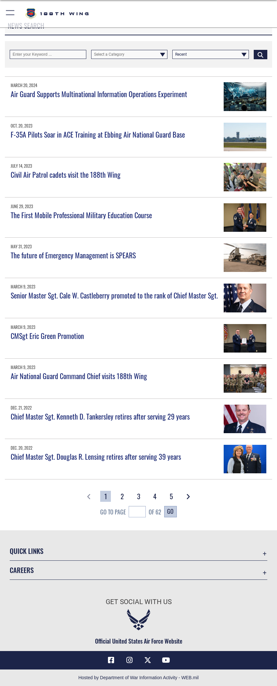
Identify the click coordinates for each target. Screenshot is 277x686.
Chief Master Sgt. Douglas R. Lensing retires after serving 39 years (96, 456)
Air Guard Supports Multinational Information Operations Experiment (99, 94)
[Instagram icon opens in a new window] (129, 660)
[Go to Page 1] (105, 496)
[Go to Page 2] (122, 496)
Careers (22, 570)
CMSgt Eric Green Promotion (47, 336)
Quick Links (26, 551)
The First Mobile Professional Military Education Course (81, 215)
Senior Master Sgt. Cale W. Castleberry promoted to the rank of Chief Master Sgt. (114, 295)
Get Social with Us (139, 602)
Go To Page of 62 (130, 512)
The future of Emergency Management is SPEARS (73, 255)
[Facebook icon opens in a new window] (111, 660)
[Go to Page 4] (155, 496)
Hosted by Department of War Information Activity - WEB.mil (138, 677)
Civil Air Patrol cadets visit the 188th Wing (66, 174)
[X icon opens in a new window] (148, 660)
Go (170, 511)
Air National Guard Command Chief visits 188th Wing (79, 376)
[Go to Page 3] (138, 496)
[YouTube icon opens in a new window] (166, 660)
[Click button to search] (260, 54)
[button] (10, 14)
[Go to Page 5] (171, 496)
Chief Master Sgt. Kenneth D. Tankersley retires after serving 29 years (100, 416)
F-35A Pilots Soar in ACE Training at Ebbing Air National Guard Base (98, 134)
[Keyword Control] (48, 54)
